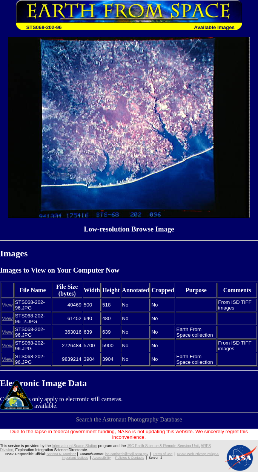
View (7, 305)
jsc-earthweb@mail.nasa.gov (126, 454)
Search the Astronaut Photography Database (129, 419)
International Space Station (74, 446)
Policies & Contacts (129, 458)
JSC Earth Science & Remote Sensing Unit (163, 446)
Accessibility (101, 458)
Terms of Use (162, 454)
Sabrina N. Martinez (61, 454)
